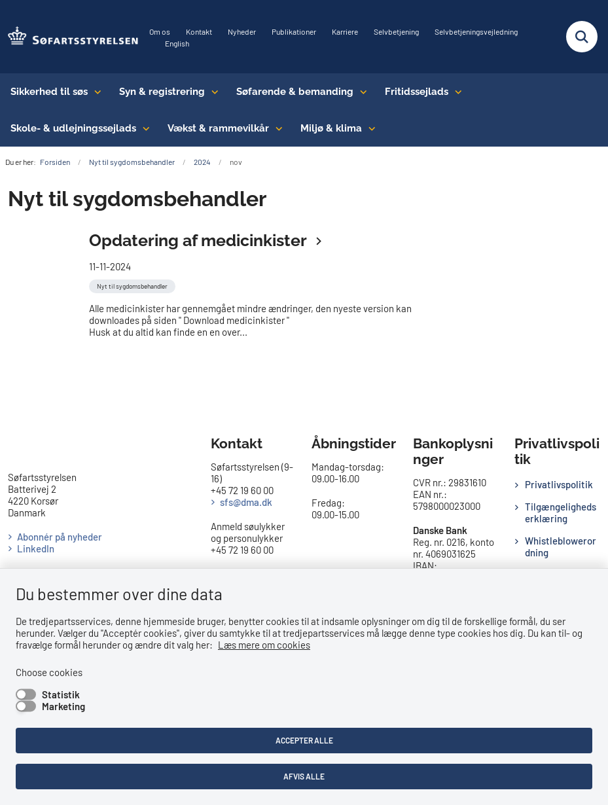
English (177, 43)
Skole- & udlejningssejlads (73, 128)
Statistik (61, 694)
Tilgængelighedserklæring (560, 512)
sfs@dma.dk (246, 502)
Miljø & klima (331, 128)
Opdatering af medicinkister (199, 240)
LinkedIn (35, 548)
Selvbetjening (396, 31)
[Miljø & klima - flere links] (369, 128)
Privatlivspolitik (559, 484)
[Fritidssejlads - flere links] (455, 92)
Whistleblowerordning (560, 546)
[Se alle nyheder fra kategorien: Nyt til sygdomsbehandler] (133, 285)
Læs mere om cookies (264, 645)
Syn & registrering (162, 92)
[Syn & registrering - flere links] (212, 92)
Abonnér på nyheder (59, 537)
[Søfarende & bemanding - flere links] (360, 92)
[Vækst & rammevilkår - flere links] (276, 128)
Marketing (63, 706)
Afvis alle (304, 776)
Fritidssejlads (416, 92)
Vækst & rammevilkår (218, 128)
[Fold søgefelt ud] (582, 36)
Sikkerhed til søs (49, 92)
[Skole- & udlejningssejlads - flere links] (143, 128)
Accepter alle (304, 740)
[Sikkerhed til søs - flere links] (94, 92)
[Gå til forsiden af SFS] (69, 36)
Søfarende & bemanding (294, 92)
